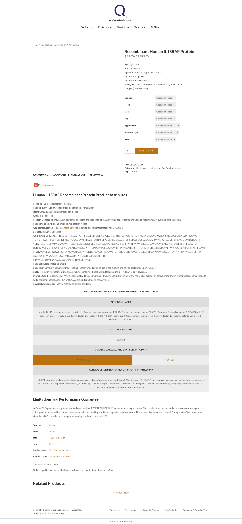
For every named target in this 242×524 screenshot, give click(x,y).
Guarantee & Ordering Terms (196, 510)
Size (127, 111)
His (41, 45)
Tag (126, 118)
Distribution (130, 510)
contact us (66, 227)
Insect (150, 168)
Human (143, 168)
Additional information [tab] (69, 175)
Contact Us (115, 510)
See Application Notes (172, 168)
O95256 (170, 359)
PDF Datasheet (44, 185)
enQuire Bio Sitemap (150, 510)
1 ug (51, 437)
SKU (127, 139)
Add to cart (147, 150)
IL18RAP (133, 171)
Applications (131, 125)
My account (140, 27)
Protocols (103, 27)
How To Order (171, 510)
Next (126, 492)
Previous (117, 492)
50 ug (62, 437)
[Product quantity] (129, 151)
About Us (121, 27)
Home (35, 45)
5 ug (56, 437)
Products (85, 27)
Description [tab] (40, 175)
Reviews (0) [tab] (96, 175)
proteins (157, 168)
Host (127, 104)
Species (128, 97)
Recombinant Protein (59, 456)
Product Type (131, 132)
